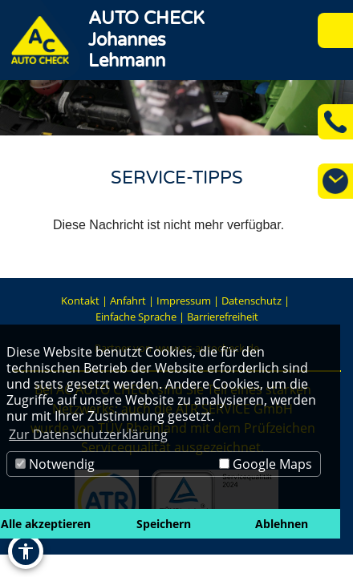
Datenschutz (251, 300)
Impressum (183, 300)
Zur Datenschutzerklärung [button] (88, 434)
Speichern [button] (163, 523)
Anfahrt (128, 300)
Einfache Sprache (135, 316)
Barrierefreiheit (222, 316)
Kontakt (80, 300)
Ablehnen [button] (281, 523)
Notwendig (55, 464)
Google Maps (265, 464)
